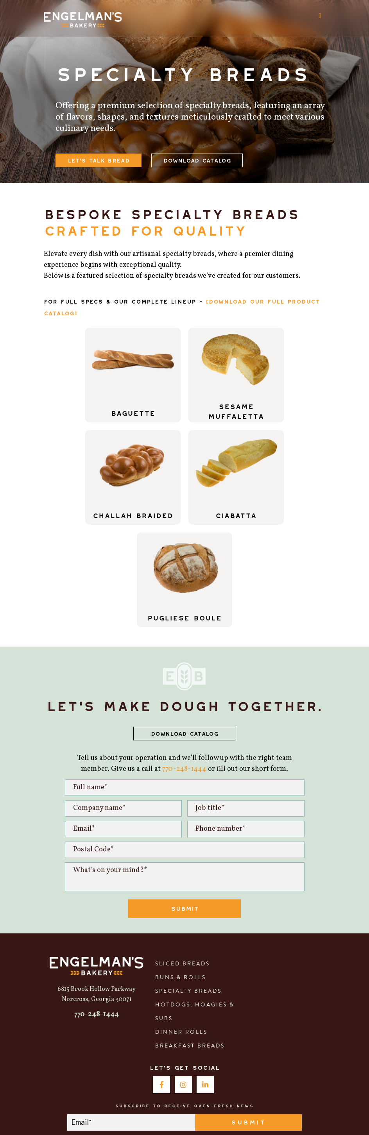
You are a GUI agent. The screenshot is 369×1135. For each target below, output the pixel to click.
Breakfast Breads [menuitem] (190, 943)
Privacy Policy (243, 1114)
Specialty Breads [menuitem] (188, 888)
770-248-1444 (184, 667)
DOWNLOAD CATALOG (184, 630)
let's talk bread (98, 159)
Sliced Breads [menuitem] (182, 861)
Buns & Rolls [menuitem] (180, 875)
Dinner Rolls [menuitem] (181, 929)
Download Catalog (197, 159)
